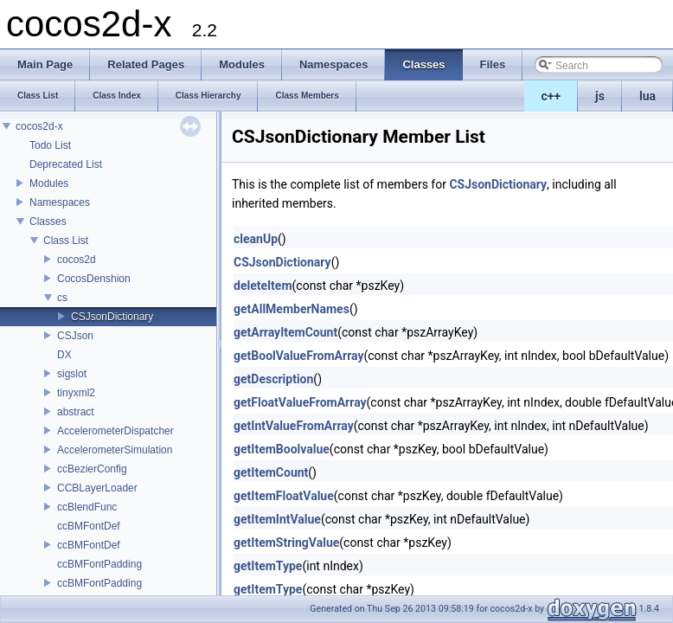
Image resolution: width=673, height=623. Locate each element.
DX (64, 355)
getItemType (268, 566)
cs (62, 298)
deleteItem (263, 285)
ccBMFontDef (88, 526)
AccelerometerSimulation (114, 450)
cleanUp (256, 239)
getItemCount (271, 472)
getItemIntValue (277, 519)
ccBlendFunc (87, 507)
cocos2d (76, 260)
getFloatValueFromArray (300, 402)
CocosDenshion (94, 279)
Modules (48, 183)
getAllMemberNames (291, 309)
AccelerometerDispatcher (115, 431)
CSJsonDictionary (112, 317)
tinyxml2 (76, 393)
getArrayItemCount (285, 332)
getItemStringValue (286, 542)
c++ (551, 96)
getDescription (273, 379)
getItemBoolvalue (282, 449)
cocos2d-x (39, 126)
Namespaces (59, 202)
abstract (75, 412)
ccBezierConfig (92, 469)
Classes (48, 221)
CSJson (75, 336)
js (600, 96)
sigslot (72, 374)
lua (647, 96)
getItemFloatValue (284, 496)
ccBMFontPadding (99, 564)
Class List (65, 240)
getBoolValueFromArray (299, 356)
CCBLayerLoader (97, 488)
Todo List (50, 145)
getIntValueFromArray (294, 426)
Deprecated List (65, 164)
